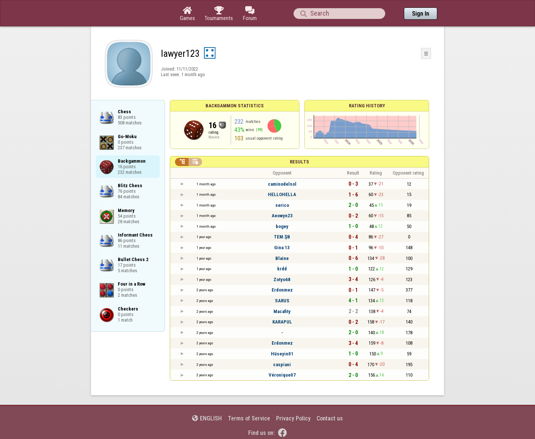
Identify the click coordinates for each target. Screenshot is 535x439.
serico (282, 205)
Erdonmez (282, 290)
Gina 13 (282, 247)
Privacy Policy (293, 418)
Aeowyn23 (282, 215)
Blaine (282, 258)
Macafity (282, 311)
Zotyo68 (282, 279)
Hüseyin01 (282, 354)
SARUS (282, 300)
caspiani (282, 364)
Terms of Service (249, 418)
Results (299, 162)
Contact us (330, 418)
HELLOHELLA (282, 194)
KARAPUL (282, 322)
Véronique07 (282, 375)
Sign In (420, 13)
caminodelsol (282, 184)
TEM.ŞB (282, 237)
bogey (282, 226)
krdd (282, 268)
